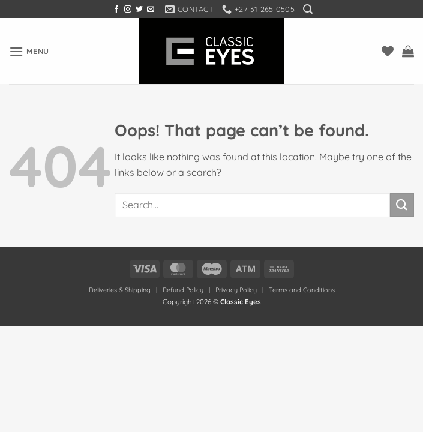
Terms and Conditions (302, 290)
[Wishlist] (388, 51)
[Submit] (402, 205)
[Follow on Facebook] (116, 9)
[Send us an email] (150, 9)
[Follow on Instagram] (127, 9)
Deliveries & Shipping (120, 290)
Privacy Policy (236, 290)
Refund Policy (183, 290)
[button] (308, 9)
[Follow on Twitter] (139, 9)
